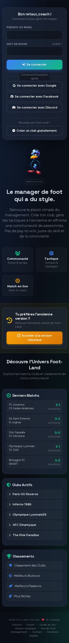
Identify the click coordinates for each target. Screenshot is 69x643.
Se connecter (34, 64)
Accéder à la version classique (34, 338)
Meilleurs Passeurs (25, 586)
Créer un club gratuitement (34, 130)
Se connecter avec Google (34, 85)
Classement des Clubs (27, 565)
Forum (30, 624)
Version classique (25, 628)
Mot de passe (17, 44)
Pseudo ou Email (19, 27)
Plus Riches (19, 596)
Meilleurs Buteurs (24, 575)
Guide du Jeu (47, 624)
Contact (37, 631)
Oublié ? (57, 44)
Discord (16, 624)
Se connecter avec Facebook (34, 96)
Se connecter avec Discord (34, 107)
